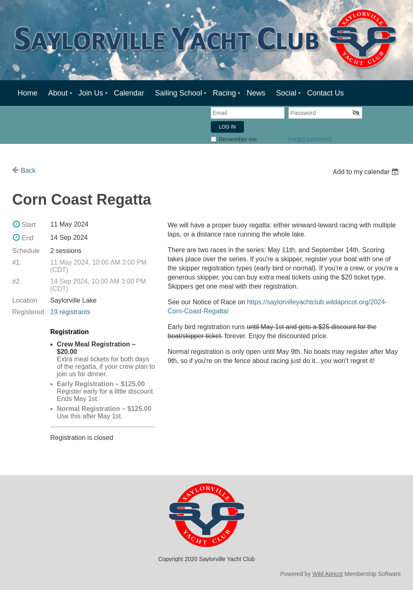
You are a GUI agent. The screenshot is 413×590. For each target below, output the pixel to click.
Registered (28, 311)
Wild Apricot (328, 574)
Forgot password (310, 139)
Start (29, 224)
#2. (16, 281)
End (27, 237)
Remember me (238, 139)
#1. (16, 262)
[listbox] (367, 172)
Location (25, 300)
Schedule (26, 250)
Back (28, 170)
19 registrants (70, 311)
